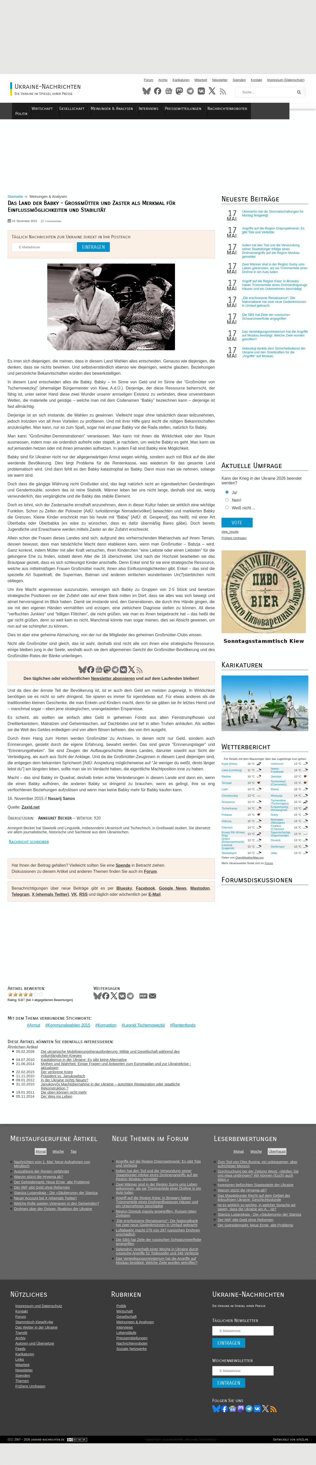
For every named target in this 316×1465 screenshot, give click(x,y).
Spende (125, 882)
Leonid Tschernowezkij (143, 1038)
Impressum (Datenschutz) (286, 80)
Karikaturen (181, 80)
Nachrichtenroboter (253, 108)
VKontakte (201, 91)
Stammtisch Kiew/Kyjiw (34, 1342)
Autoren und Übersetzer (34, 1363)
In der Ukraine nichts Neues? (69, 1093)
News (169, 91)
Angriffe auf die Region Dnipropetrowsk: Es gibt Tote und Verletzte (271, 234)
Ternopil (225, 786)
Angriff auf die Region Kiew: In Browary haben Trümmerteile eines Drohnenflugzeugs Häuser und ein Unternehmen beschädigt (273, 289)
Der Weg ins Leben (61, 1109)
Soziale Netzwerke (134, 1369)
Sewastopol (227, 857)
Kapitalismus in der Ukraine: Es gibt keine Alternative (88, 1072)
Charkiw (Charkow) (275, 831)
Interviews (175, 108)
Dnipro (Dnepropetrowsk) (231, 844)
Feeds (20, 1369)
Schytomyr (226, 806)
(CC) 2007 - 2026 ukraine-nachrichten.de (38, 1461)
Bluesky (147, 91)
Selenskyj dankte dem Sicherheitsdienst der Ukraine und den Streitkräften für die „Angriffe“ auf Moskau (272, 356)
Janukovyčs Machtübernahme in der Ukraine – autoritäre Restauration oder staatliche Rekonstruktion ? (114, 1099)
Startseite (18, 201)
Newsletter (219, 80)
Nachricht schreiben (31, 858)
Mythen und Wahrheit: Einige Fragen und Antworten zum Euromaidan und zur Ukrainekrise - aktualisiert (120, 1078)
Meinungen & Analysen (139, 108)
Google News (168, 905)
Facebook (158, 91)
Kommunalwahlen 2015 (67, 1038)
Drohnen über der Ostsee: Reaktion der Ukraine (53, 1222)
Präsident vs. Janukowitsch (67, 1089)
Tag (73, 1164)
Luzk (223, 793)
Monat (41, 1164)
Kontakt (256, 80)
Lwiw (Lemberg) (230, 774)
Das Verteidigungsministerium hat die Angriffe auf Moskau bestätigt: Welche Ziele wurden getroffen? (271, 339)
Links (19, 1379)
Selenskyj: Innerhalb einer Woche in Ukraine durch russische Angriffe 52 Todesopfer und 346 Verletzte (158, 1264)
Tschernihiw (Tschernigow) (278, 806)
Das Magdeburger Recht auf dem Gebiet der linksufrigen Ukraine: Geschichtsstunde (256, 1210)
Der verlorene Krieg (61, 1085)
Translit (21, 1353)
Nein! (235, 504)
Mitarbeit (200, 80)
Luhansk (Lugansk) (226, 851)
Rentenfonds (182, 1038)
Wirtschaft (71, 108)
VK (122, 680)
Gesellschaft (99, 108)
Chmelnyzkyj (228, 799)
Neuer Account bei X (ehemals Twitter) (45, 1211)
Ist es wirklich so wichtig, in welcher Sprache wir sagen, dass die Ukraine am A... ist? (259, 1220)
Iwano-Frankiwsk (275, 774)
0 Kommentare (56, 225)
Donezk (273, 844)
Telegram (190, 91)
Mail (155, 1012)
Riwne (273, 793)
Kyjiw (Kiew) (228, 767)
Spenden (239, 80)
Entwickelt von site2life (288, 1461)
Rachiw (224, 780)
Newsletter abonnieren (112, 689)
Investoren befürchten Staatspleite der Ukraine (258, 1198)
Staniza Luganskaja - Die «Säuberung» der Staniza (56, 1205)
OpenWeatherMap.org (248, 861)
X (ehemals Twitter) (53, 911)
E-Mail (157, 911)
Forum (148, 80)
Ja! (233, 497)
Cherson (225, 831)
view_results (228, 536)
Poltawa (225, 818)
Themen (22, 1401)
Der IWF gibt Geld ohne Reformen (42, 1200)
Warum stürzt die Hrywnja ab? (38, 1189)
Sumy (272, 818)
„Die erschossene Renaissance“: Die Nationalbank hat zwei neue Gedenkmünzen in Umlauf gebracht (272, 306)
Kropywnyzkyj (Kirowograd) (277, 812)
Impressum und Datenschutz (38, 1326)
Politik (49, 108)
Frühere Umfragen (232, 542)
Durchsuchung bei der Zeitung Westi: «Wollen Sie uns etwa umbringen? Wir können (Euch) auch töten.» (260, 1188)
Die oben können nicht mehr (68, 1105)
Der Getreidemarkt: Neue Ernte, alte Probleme (52, 1195)
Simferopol (275, 850)
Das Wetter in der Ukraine (36, 1347)
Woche (58, 1164)
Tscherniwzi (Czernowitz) (277, 787)
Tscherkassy (228, 812)
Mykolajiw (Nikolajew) (276, 825)
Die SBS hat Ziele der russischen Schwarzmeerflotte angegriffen (264, 321)
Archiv (163, 80)
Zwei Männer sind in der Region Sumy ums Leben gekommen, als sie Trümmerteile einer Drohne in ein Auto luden (271, 272)
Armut (33, 1038)
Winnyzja (274, 799)
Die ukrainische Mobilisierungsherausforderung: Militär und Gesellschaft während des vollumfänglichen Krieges (114, 1066)
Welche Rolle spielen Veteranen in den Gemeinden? (56, 1216)
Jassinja (274, 780)
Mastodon (179, 91)
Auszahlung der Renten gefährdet (41, 1184)
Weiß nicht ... (242, 512)
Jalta (272, 857)
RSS (223, 91)
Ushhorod (275, 767)
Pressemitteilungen (209, 108)
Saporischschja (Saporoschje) (278, 838)
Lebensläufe (128, 1353)
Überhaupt (279, 1164)
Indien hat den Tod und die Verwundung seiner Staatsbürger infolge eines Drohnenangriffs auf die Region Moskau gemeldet (269, 255)
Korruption (105, 1038)
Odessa (225, 825)
